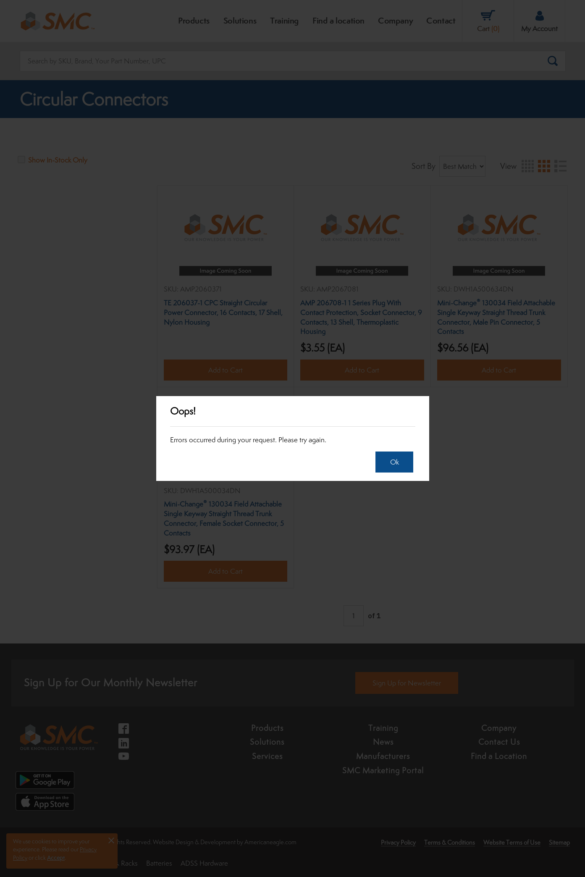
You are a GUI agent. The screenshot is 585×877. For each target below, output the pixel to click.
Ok (392, 462)
